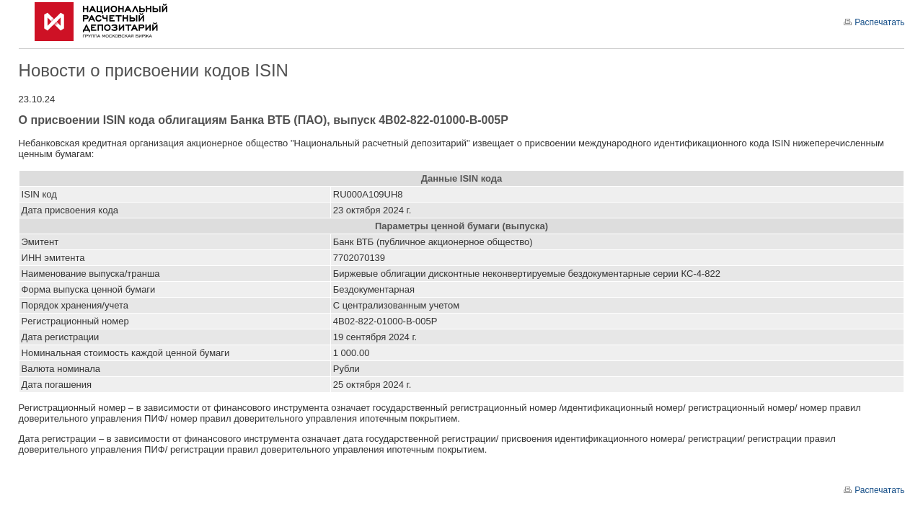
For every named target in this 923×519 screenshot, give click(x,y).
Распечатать (874, 22)
